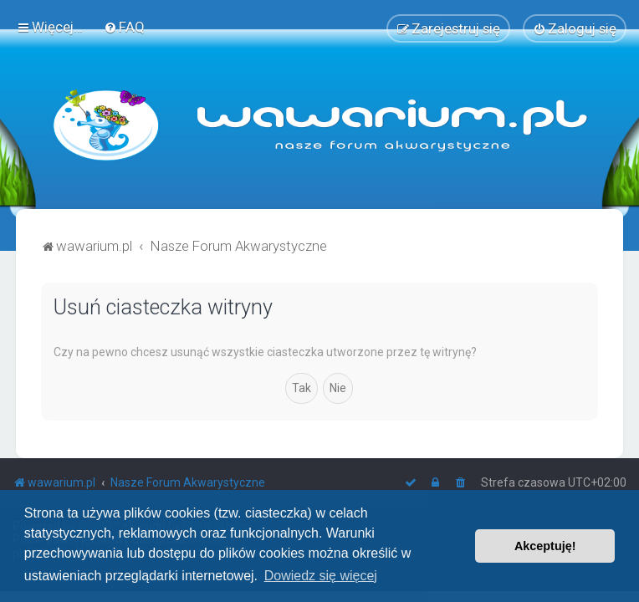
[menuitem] (124, 26)
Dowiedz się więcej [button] (320, 576)
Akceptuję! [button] (545, 546)
